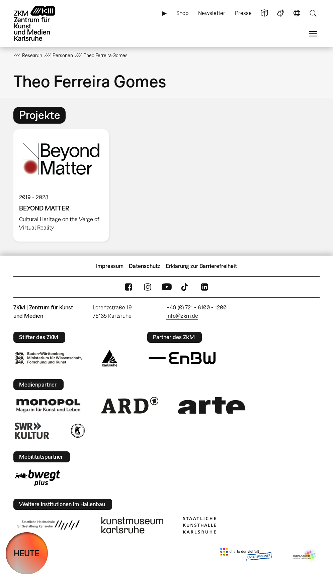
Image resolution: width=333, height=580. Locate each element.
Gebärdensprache (280, 13)
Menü (313, 33)
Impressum (109, 266)
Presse (243, 13)
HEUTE (26, 553)
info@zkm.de (182, 315)
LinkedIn (204, 287)
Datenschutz (144, 266)
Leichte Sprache (264, 13)
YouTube (166, 287)
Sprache (297, 13)
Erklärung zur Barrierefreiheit (201, 266)
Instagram (147, 287)
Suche (313, 13)
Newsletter (211, 13)
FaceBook (128, 287)
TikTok (185, 287)
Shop (182, 13)
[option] (63, 185)
